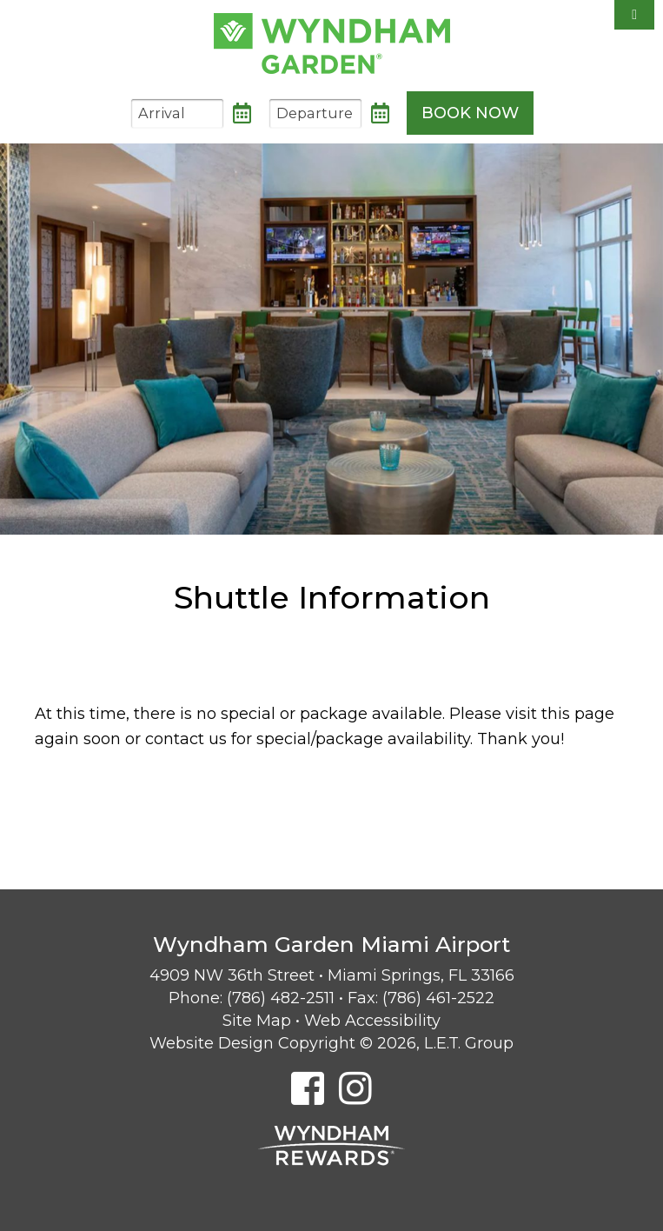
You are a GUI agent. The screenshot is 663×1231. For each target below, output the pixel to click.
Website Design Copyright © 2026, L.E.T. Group (331, 1043)
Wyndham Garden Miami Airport (332, 43)
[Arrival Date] (177, 113)
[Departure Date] (315, 113)
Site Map (256, 1020)
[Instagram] (355, 1088)
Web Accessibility (372, 1020)
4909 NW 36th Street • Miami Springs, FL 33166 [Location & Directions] (331, 975)
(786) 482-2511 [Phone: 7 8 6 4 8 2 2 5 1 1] (281, 998)
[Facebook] (307, 1088)
